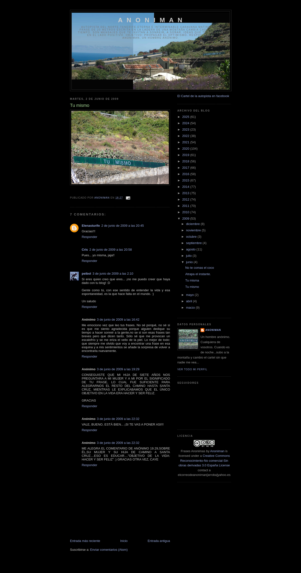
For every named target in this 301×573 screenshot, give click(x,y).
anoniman (213, 330)
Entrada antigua (159, 541)
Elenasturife (91, 225)
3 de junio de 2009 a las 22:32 (118, 419)
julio (189, 256)
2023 (186, 129)
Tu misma (192, 280)
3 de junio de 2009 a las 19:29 (118, 369)
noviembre (194, 230)
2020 (186, 148)
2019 (186, 155)
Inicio (124, 541)
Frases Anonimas (193, 451)
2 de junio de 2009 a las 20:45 (122, 225)
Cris (85, 249)
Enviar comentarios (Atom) (109, 549)
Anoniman (217, 451)
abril (189, 301)
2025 (186, 117)
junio (190, 262)
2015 (186, 180)
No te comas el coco (199, 268)
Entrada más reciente (85, 541)
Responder (89, 237)
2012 (186, 199)
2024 (186, 123)
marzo (191, 307)
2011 (186, 206)
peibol (86, 273)
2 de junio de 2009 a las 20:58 (110, 249)
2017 (186, 167)
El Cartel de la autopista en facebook (203, 96)
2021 (186, 142)
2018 (186, 161)
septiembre (194, 243)
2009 (186, 218)
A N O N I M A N (151, 20)
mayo (190, 295)
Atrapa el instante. (198, 274)
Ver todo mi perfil (192, 369)
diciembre (193, 224)
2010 (186, 212)
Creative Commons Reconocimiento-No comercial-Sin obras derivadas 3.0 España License (204, 460)
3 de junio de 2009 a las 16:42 (118, 319)
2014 (186, 187)
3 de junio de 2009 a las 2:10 (112, 273)
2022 (186, 136)
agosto (191, 249)
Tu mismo (192, 287)
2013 (186, 193)
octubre (192, 236)
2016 (186, 174)
